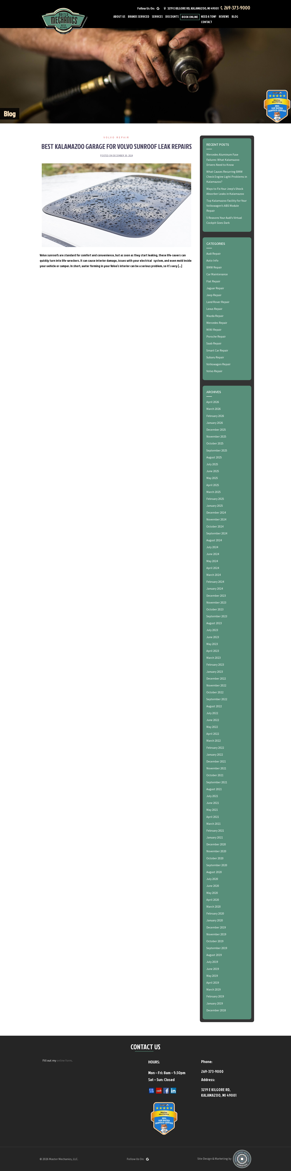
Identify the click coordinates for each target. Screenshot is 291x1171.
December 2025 (216, 429)
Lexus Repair (214, 309)
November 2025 (216, 436)
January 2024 (214, 588)
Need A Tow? (208, 16)
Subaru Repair (215, 357)
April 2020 (212, 899)
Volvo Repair (117, 137)
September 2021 (216, 782)
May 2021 (212, 810)
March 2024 (213, 575)
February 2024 (215, 581)
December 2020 (216, 844)
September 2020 (216, 865)
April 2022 (212, 733)
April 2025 (212, 485)
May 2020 (212, 893)
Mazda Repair (214, 316)
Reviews (224, 16)
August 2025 (214, 457)
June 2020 (212, 886)
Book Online (190, 17)
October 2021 (214, 775)
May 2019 (212, 976)
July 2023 (212, 630)
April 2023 (212, 651)
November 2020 (216, 851)
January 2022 (214, 754)
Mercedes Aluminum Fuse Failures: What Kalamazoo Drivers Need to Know (222, 159)
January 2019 (214, 1003)
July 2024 (212, 547)
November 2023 (216, 602)
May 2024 (212, 561)
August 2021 (214, 789)
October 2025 (214, 443)
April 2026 (212, 402)
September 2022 (216, 699)
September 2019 (216, 948)
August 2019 (214, 955)
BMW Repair (214, 267)
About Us (119, 16)
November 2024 (216, 519)
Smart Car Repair (217, 350)
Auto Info (212, 260)
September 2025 (216, 450)
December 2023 (216, 595)
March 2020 (213, 906)
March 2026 (213, 409)
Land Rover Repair (217, 302)
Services (157, 16)
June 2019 (212, 969)
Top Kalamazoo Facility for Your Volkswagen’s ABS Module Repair (226, 205)
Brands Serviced (138, 16)
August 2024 (214, 540)
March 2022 (213, 740)
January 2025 (214, 505)
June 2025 (212, 471)
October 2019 (214, 941)
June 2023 (212, 637)
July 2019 (212, 962)
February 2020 (215, 913)
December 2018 (216, 1010)
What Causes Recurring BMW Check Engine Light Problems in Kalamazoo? (226, 176)
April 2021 (212, 817)
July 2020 (212, 879)
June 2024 (212, 554)
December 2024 (216, 512)
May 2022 (212, 727)
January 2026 (214, 423)
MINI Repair (213, 329)
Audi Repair (213, 253)
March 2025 (213, 492)
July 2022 (212, 713)
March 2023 (213, 657)
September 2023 (216, 616)
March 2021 (213, 823)
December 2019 (216, 927)
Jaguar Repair (215, 288)
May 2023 (212, 644)
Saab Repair (213, 343)
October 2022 (214, 692)
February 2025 (215, 499)
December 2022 (216, 678)
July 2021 (212, 796)
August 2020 (214, 872)
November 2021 (216, 768)
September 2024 (216, 533)
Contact (206, 22)
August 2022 (214, 706)
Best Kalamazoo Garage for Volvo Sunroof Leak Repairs (116, 146)
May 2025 (212, 478)
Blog (235, 16)
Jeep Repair (213, 295)
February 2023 (215, 664)
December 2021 (216, 761)
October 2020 (214, 858)
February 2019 (215, 996)
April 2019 (212, 982)
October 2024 (214, 526)
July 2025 (212, 464)
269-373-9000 (237, 7)
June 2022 (212, 720)
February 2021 (215, 830)
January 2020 (214, 920)
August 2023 (214, 623)
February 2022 (215, 747)
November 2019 (216, 934)
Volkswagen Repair (218, 364)
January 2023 (214, 671)
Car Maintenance (217, 274)
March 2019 (213, 989)
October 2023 (214, 609)
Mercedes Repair (216, 323)
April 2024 (212, 568)
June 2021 (212, 803)
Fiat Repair (213, 281)
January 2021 (214, 837)
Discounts (172, 16)
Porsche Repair (216, 336)
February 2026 (215, 416)
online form (64, 1060)
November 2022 (216, 685)
